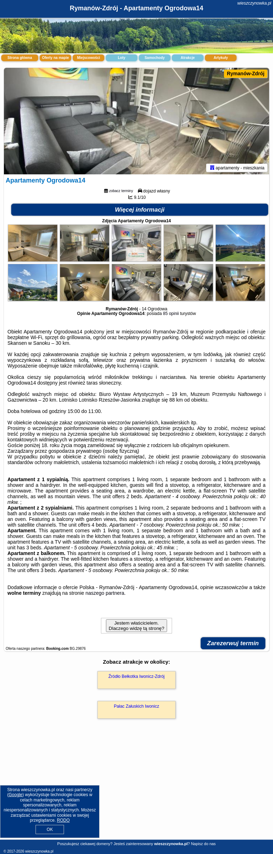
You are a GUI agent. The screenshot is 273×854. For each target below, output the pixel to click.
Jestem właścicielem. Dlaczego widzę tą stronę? (136, 625)
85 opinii (171, 313)
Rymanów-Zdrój (245, 73)
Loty (121, 58)
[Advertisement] (136, 786)
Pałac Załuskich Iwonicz (136, 706)
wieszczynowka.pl (254, 3)
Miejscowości (88, 58)
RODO (63, 820)
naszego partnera (104, 593)
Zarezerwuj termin (233, 643)
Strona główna (19, 58)
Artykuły (221, 58)
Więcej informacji (140, 209)
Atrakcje (187, 58)
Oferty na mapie (55, 58)
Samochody (155, 58)
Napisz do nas (203, 844)
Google (15, 794)
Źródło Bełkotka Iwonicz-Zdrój (136, 676)
